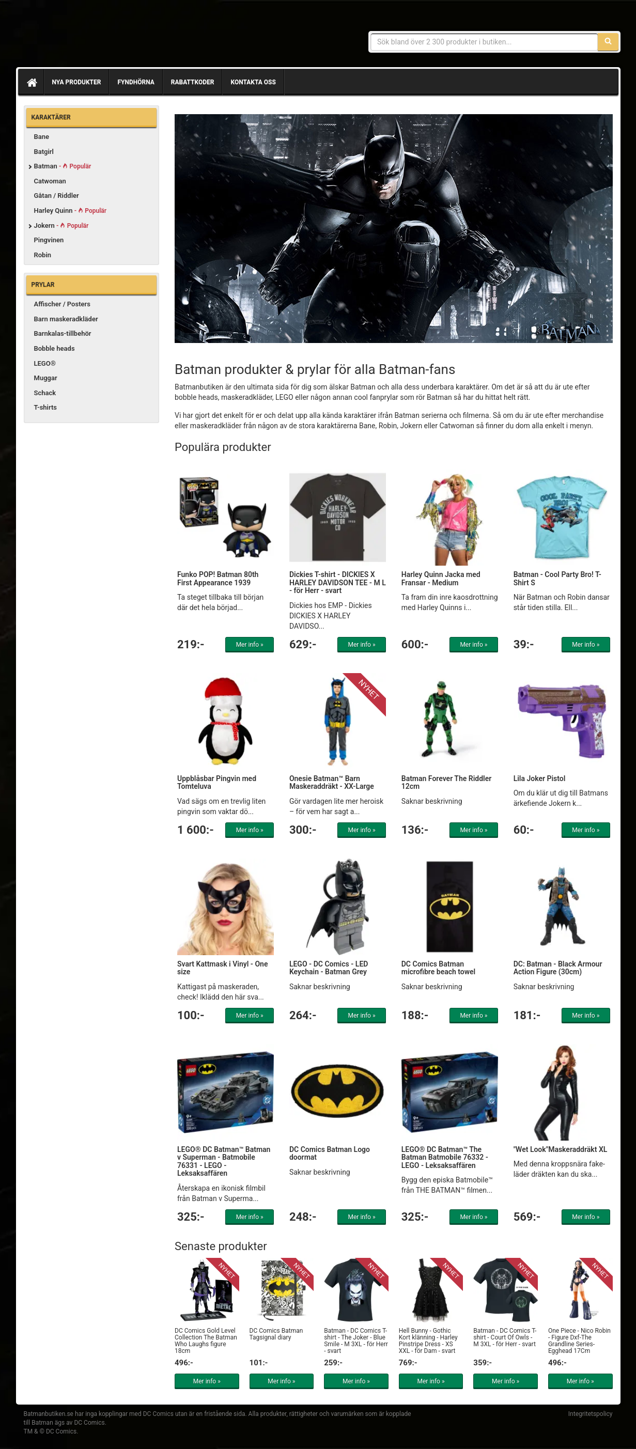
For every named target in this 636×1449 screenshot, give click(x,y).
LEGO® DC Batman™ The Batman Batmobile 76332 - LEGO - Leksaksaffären (444, 1157)
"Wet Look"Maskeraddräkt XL (561, 1149)
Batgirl (44, 151)
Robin (43, 255)
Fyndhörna (135, 82)
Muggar (45, 378)
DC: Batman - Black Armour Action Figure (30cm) (558, 968)
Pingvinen (49, 240)
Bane (42, 137)
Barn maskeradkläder (66, 319)
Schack (45, 393)
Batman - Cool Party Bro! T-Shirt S (557, 578)
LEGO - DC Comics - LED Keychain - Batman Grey (328, 968)
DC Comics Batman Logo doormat (329, 1153)
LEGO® (45, 363)
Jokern (61, 225)
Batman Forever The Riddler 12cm (446, 782)
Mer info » (249, 644)
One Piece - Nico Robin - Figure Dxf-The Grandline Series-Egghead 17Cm (579, 1341)
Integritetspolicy (590, 1413)
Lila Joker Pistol (540, 778)
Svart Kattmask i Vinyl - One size (222, 968)
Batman (62, 166)
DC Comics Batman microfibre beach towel (438, 968)
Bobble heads (54, 348)
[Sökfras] (484, 42)
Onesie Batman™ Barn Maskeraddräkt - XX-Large (331, 782)
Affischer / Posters (62, 304)
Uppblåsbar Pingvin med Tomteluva (216, 782)
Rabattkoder (192, 82)
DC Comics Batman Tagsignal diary (276, 1334)
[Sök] (608, 42)
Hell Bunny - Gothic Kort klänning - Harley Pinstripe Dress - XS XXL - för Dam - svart (428, 1341)
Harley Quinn (70, 210)
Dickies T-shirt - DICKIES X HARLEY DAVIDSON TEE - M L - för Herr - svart (337, 582)
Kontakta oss (252, 82)
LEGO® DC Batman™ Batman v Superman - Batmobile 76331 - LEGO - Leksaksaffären (223, 1161)
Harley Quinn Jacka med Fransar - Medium (440, 578)
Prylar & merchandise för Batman (99, 36)
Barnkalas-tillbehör (62, 333)
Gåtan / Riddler (56, 195)
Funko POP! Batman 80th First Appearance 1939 (217, 578)
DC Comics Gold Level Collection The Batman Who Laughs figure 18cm (206, 1341)
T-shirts (45, 407)
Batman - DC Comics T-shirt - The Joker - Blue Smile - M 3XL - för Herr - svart (356, 1341)
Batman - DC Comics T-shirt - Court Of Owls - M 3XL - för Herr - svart (504, 1337)
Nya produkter (76, 82)
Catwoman (50, 181)
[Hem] (31, 82)
